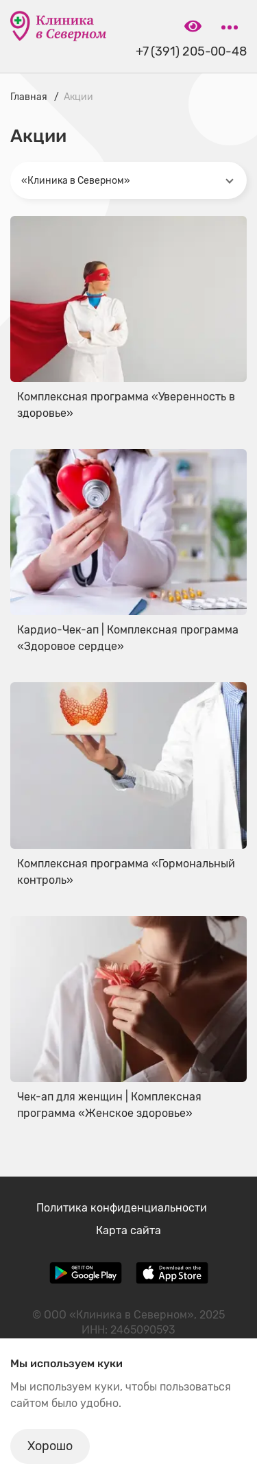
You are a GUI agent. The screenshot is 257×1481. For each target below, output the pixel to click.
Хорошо (50, 1446)
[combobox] (128, 180)
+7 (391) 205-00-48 (191, 52)
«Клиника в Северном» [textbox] (75, 180)
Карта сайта (128, 1230)
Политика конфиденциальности (121, 1207)
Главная (28, 97)
